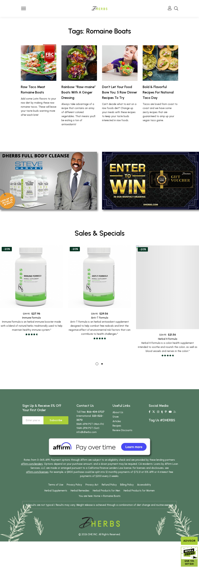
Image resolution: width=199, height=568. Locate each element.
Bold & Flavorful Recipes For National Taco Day (158, 92)
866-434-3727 (95, 413)
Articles (117, 423)
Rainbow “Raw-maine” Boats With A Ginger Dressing (78, 92)
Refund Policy (109, 486)
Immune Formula (31, 327)
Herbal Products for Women (139, 492)
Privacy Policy (74, 486)
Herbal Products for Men (106, 492)
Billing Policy (127, 486)
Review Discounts (122, 432)
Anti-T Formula (99, 332)
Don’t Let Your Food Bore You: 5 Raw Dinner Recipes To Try (119, 92)
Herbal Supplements (55, 492)
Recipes (117, 427)
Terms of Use (55, 486)
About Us (118, 414)
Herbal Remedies (80, 492)
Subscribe (56, 422)
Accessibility (144, 486)
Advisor (189, 540)
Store (116, 418)
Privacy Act (91, 486)
